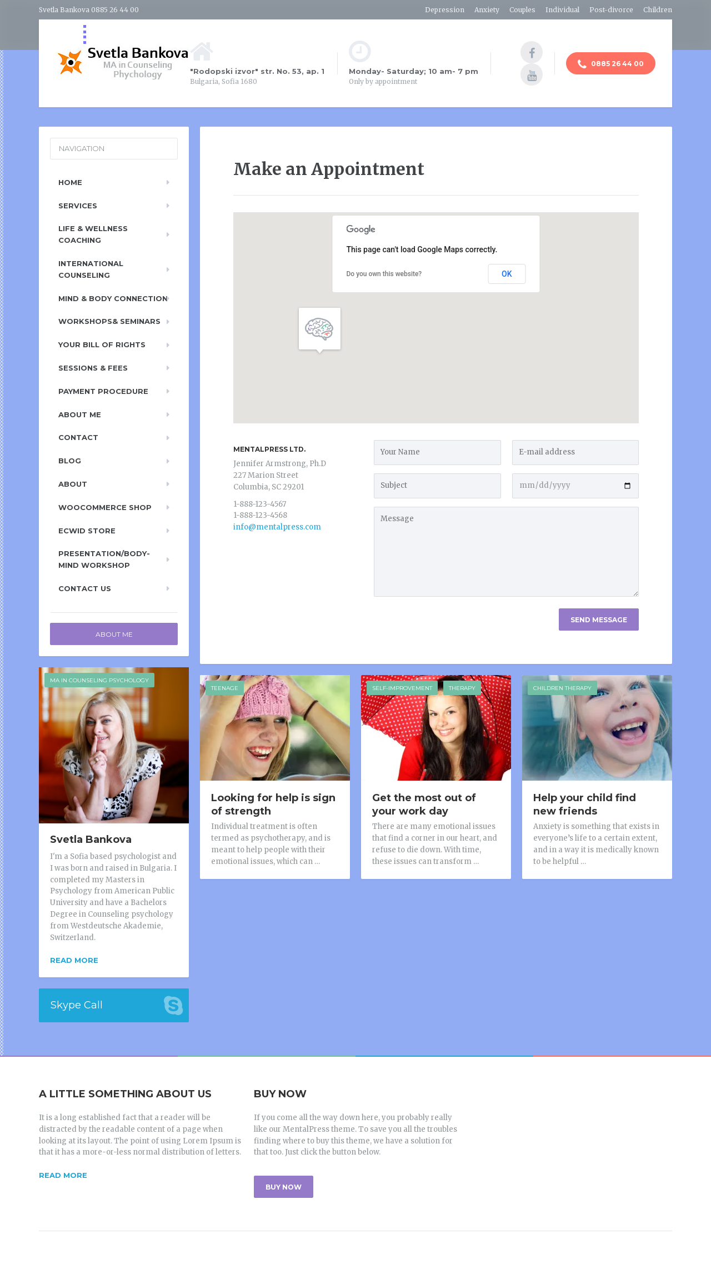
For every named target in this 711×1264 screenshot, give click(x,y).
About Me (79, 414)
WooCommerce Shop (105, 507)
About (72, 483)
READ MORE (63, 1175)
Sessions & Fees (93, 367)
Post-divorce (611, 10)
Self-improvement (402, 688)
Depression (444, 10)
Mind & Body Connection (113, 298)
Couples (522, 10)
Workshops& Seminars (109, 321)
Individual (562, 10)
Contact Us (84, 588)
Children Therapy (562, 688)
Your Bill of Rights (102, 344)
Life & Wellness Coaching (93, 234)
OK (507, 273)
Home (70, 182)
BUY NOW (284, 1187)
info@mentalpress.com (277, 527)
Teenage (224, 688)
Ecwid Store (87, 530)
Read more (74, 960)
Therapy (462, 688)
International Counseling (90, 269)
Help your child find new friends (584, 804)
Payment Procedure (103, 391)
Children (657, 10)
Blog (69, 460)
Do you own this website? (384, 274)
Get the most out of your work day (424, 804)
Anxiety (486, 10)
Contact (78, 437)
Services (77, 205)
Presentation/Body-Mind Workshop (104, 559)
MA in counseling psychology (99, 680)
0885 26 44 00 (611, 64)
